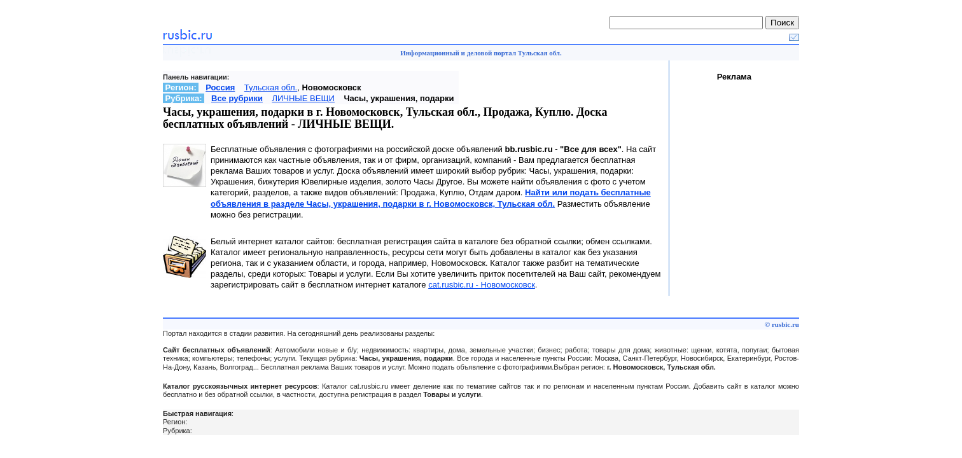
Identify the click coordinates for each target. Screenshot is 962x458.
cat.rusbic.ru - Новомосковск (481, 284)
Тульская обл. (270, 87)
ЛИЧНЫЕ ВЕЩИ (303, 98)
